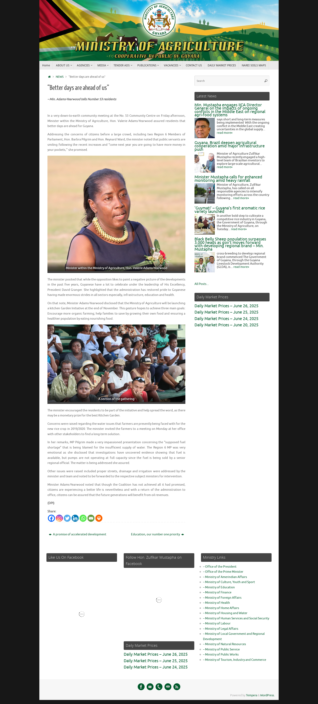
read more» (224, 133)
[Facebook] (51, 518)
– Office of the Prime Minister (223, 572)
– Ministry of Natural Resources (224, 644)
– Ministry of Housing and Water (225, 613)
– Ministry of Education (219, 587)
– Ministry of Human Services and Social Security (236, 618)
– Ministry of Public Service (221, 649)
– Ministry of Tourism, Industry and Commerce (234, 660)
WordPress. (267, 695)
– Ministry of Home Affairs (221, 608)
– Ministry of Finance (217, 592)
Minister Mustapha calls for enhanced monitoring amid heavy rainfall (228, 179)
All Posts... (201, 284)
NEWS (59, 77)
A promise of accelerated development (77, 534)
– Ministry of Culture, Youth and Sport (229, 582)
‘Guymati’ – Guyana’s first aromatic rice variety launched (229, 210)
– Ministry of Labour (217, 623)
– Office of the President (219, 567)
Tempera (251, 695)
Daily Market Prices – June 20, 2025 (226, 325)
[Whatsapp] (83, 518)
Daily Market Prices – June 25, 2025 (226, 312)
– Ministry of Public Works (221, 655)
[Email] (91, 518)
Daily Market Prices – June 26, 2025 (226, 305)
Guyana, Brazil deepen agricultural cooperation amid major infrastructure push (229, 146)
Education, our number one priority (157, 534)
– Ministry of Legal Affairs (220, 629)
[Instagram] (59, 518)
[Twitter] (67, 518)
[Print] (98, 518)
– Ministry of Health (216, 603)
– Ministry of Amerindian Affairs (225, 577)
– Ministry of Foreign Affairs (222, 598)
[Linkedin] (75, 518)
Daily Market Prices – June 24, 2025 (226, 318)
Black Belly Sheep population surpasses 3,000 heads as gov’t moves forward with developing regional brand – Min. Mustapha (230, 244)
